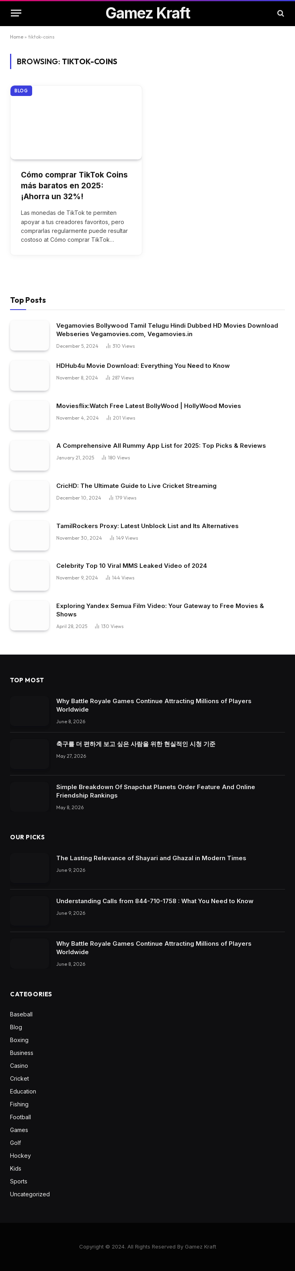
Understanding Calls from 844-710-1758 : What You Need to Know (155, 901)
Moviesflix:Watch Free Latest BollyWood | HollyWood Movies (148, 406)
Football (20, 1117)
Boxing (19, 1039)
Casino (19, 1065)
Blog (21, 91)
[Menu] (16, 13)
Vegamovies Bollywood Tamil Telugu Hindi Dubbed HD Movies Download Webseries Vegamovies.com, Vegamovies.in (167, 330)
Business (21, 1052)
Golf (15, 1142)
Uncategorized (30, 1194)
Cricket (19, 1078)
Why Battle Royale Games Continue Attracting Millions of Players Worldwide (154, 705)
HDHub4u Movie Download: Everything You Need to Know (143, 365)
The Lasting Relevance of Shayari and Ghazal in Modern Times (151, 858)
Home (16, 37)
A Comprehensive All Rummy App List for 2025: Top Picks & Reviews (161, 445)
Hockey (20, 1155)
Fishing (19, 1104)
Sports (18, 1181)
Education (23, 1091)
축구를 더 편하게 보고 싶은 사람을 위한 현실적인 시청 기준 (135, 744)
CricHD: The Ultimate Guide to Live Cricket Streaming (136, 486)
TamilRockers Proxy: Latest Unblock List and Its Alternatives (147, 526)
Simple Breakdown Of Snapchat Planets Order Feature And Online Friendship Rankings (155, 791)
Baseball (21, 1014)
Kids (15, 1168)
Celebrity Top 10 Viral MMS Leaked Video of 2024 (131, 565)
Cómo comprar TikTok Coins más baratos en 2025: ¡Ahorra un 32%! (74, 185)
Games (19, 1129)
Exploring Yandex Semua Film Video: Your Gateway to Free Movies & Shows (160, 610)
